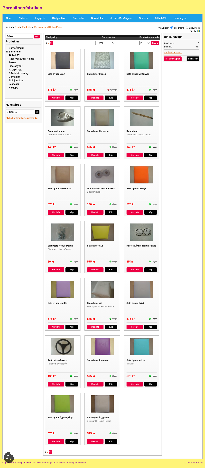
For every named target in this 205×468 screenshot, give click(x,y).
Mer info (56, 98)
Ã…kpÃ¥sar (15, 69)
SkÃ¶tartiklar (16, 80)
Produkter (27, 27)
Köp (71, 98)
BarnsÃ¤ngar (16, 48)
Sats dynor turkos (136, 360)
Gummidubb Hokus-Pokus (101, 188)
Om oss (143, 18)
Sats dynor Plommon (98, 360)
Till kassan (193, 59)
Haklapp (13, 87)
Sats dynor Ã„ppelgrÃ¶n (60, 417)
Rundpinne (132, 131)
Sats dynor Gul (95, 246)
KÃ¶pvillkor (59, 18)
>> (51, 43)
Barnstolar (97, 18)
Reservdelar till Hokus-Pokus (48, 27)
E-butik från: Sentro (193, 462)
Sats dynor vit (94, 303)
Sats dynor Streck (96, 74)
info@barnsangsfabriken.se (72, 462)
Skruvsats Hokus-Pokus (60, 246)
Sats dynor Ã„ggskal (98, 417)
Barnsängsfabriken (21, 462)
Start (9, 18)
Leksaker (14, 84)
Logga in (40, 18)
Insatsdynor (180, 18)
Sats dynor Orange (136, 188)
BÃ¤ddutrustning (18, 73)
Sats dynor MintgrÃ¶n (138, 74)
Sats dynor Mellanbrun (59, 188)
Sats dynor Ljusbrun (98, 131)
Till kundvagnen (172, 59)
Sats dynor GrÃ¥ (135, 303)
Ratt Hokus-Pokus (57, 360)
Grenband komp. (56, 131)
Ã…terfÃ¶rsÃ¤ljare (121, 18)
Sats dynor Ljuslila (57, 303)
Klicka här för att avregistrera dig (21, 118)
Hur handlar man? (173, 52)
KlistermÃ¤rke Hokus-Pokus (141, 246)
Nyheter (23, 18)
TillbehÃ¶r (161, 18)
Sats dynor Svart (56, 74)
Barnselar (78, 18)
